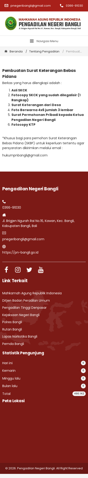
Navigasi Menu (44, 41)
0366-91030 (71, 5)
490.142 (79, 393)
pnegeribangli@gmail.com (28, 5)
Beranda (14, 51)
